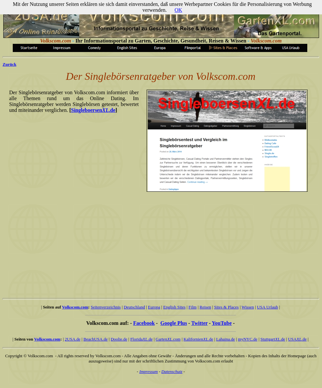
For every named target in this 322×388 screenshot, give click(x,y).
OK (178, 10)
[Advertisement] (157, 242)
